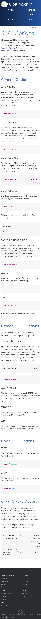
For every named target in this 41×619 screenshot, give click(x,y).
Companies (25, 584)
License (24, 594)
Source (3, 596)
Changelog (4, 599)
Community (10, 19)
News (31, 19)
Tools (10, 14)
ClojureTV (4, 606)
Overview (10, 10)
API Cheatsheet (6, 594)
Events (24, 587)
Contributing (26, 581)
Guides (31, 14)
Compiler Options (8, 48)
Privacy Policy (26, 596)
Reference (4, 581)
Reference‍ (30, 10)
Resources (25, 579)
